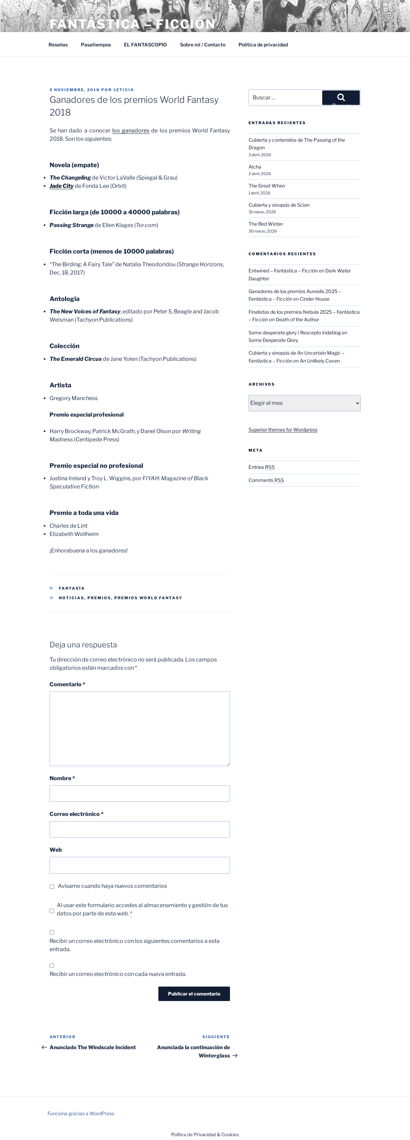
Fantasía (72, 588)
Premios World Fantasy (148, 597)
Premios (99, 597)
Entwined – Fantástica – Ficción (283, 270)
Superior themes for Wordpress (283, 429)
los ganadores (130, 130)
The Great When (267, 186)
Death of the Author (297, 319)
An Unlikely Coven (320, 361)
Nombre (62, 778)
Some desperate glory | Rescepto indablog (295, 332)
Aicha (255, 167)
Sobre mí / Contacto (202, 44)
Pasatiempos (96, 44)
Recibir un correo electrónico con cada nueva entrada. (118, 974)
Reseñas (58, 44)
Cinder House (314, 299)
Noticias (71, 597)
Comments (266, 480)
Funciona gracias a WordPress (81, 1113)
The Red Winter (266, 224)
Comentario (67, 684)
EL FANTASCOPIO (145, 44)
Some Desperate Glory (273, 340)
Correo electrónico (77, 814)
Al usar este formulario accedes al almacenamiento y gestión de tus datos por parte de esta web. (142, 909)
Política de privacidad (263, 44)
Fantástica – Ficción (133, 24)
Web (56, 850)
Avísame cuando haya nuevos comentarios (112, 886)
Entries (262, 467)
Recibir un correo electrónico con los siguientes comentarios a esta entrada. (135, 945)
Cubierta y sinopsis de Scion (279, 205)
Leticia (124, 89)
